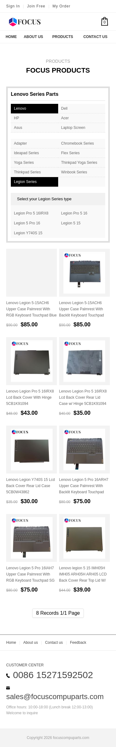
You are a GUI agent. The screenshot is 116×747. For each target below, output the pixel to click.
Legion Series (25, 182)
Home (11, 37)
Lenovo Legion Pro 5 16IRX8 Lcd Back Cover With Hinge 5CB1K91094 (30, 397)
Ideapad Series (26, 153)
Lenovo (20, 108)
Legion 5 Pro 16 (27, 223)
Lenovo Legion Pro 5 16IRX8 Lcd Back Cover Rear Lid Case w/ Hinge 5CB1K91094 (83, 397)
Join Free (36, 6)
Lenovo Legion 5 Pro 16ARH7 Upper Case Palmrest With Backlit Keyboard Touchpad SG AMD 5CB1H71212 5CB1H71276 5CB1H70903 (83, 492)
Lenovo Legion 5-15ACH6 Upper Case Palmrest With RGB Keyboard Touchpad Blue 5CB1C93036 (31, 312)
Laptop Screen (73, 127)
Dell (64, 108)
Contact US (95, 37)
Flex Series (70, 153)
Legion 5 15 (71, 223)
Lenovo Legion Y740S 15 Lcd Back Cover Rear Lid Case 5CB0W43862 (30, 485)
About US (33, 37)
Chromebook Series (77, 143)
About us (30, 642)
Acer (65, 118)
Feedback (78, 642)
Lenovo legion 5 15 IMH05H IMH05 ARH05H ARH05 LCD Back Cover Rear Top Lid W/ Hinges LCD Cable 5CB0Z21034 (83, 580)
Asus (18, 127)
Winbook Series (74, 172)
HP (16, 118)
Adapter (20, 143)
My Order (62, 6)
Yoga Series (24, 162)
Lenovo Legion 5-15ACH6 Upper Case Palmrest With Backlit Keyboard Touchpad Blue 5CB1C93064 (81, 312)
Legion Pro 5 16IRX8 (31, 213)
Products (62, 37)
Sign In (13, 6)
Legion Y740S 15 (28, 233)
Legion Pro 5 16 (74, 213)
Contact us (54, 642)
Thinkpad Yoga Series (79, 162)
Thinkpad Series (27, 172)
